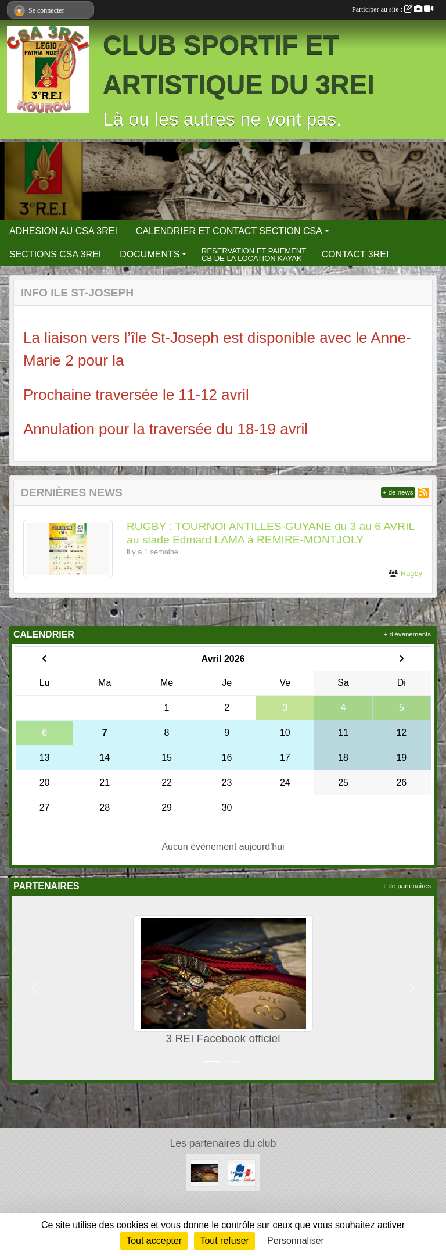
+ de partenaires (407, 885)
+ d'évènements (407, 634)
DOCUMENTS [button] (149, 254)
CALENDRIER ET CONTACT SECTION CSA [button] (229, 231)
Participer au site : (392, 9)
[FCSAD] (242, 1172)
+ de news (398, 492)
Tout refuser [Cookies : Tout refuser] (224, 1241)
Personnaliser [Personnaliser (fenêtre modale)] (295, 1241)
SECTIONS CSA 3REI (55, 254)
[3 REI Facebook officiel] (204, 1172)
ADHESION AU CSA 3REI (63, 231)
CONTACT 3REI (355, 254)
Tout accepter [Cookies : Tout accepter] (154, 1241)
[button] (35, 988)
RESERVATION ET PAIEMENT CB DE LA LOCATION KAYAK (254, 255)
